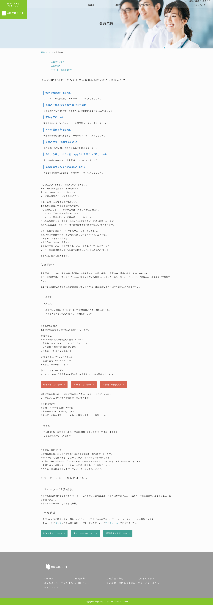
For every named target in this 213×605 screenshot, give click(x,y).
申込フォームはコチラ (84, 533)
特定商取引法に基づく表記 (121, 583)
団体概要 (91, 5)
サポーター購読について (61, 70)
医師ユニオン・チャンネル (58, 583)
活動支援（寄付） (145, 5)
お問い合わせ (199, 5)
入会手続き (56, 66)
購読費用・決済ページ (116, 533)
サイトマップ (51, 587)
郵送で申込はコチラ (52, 385)
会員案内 (118, 5)
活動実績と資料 (172, 5)
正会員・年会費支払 (112, 385)
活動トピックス (146, 578)
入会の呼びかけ (57, 62)
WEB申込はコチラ (82, 385)
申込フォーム (111, 523)
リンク (58, 523)
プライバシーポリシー (150, 583)
